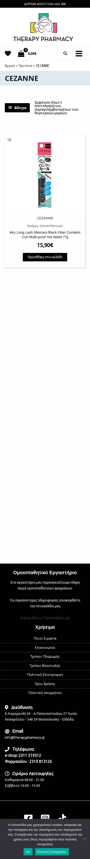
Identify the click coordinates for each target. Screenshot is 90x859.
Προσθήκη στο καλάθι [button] (45, 260)
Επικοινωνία (45, 647)
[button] (65, 53)
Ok (28, 852)
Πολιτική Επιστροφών (45, 675)
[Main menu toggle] (79, 53)
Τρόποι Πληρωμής (45, 656)
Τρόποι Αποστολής (45, 666)
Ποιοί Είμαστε (45, 638)
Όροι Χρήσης (45, 684)
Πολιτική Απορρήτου (51, 852)
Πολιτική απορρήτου (45, 693)
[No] (84, 839)
